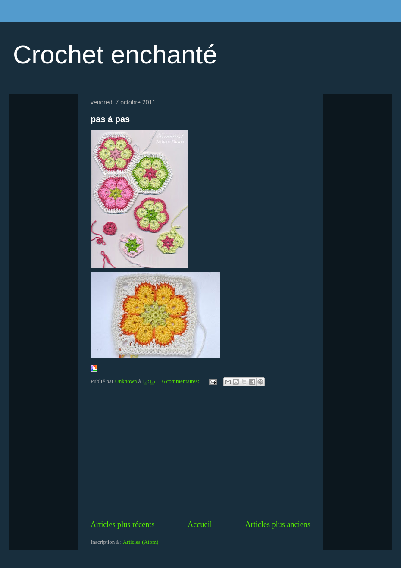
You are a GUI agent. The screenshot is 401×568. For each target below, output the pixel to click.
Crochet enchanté (115, 54)
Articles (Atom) (141, 542)
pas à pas (110, 119)
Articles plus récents (122, 524)
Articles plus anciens (277, 524)
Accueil (200, 524)
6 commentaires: (181, 381)
